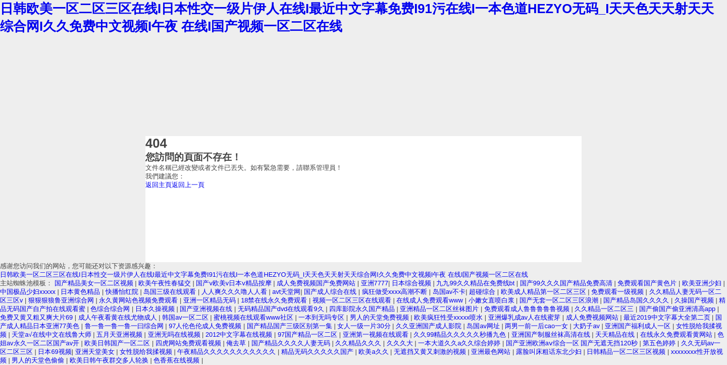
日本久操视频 (156, 309)
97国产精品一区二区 (308, 334)
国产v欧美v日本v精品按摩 (234, 283)
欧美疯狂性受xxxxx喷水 (449, 317)
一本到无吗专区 (322, 317)
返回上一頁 (188, 185)
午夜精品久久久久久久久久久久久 (227, 351)
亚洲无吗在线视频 (175, 334)
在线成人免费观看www (430, 300)
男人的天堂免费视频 (380, 317)
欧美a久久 (374, 351)
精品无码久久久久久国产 (318, 351)
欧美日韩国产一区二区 (118, 343)
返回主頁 (158, 185)
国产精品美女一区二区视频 (95, 283)
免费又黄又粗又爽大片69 (37, 317)
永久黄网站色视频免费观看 (139, 300)
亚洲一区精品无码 (210, 300)
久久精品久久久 (359, 343)
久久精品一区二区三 (605, 309)
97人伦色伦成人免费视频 (206, 326)
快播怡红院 (123, 291)
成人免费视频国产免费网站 (317, 283)
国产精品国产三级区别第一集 (290, 326)
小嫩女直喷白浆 (492, 300)
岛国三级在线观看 (170, 291)
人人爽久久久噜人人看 (235, 291)
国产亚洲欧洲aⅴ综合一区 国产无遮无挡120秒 (573, 343)
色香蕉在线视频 (177, 360)
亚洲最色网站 (491, 351)
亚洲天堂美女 (96, 351)
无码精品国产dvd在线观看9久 (282, 309)
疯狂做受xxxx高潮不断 (395, 291)
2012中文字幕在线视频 (239, 334)
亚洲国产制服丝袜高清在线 (551, 334)
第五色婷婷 (660, 343)
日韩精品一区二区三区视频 (627, 351)
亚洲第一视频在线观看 (376, 334)
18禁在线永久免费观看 (275, 300)
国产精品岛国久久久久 (637, 300)
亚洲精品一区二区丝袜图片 (440, 309)
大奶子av (587, 326)
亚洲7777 (374, 283)
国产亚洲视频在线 (207, 309)
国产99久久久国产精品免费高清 (567, 283)
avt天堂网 (286, 291)
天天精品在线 (616, 334)
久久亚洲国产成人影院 (429, 326)
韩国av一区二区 (186, 317)
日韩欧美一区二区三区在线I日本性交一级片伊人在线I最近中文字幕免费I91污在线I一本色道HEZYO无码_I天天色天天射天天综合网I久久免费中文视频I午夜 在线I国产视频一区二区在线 (264, 274)
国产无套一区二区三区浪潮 (560, 300)
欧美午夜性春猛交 (165, 283)
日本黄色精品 (81, 291)
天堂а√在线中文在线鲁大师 (52, 334)
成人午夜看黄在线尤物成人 (118, 317)
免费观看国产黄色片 (648, 283)
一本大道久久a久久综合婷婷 (460, 343)
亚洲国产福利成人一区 (638, 326)
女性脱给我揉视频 (147, 351)
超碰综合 (483, 291)
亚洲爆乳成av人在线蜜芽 (525, 317)
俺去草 (237, 343)
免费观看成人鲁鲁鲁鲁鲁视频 (528, 309)
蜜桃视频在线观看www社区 (254, 317)
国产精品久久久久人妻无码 (291, 343)
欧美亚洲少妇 (702, 283)
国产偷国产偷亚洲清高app (678, 309)
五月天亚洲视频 (120, 334)
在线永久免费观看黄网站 (677, 334)
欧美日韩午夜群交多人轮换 (110, 360)
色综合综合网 (111, 309)
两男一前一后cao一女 (537, 326)
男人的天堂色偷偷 (39, 360)
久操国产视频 (695, 300)
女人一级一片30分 (364, 326)
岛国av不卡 (449, 291)
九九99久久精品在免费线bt (476, 283)
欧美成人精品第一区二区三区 (544, 291)
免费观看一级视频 (618, 291)
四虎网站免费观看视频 (189, 343)
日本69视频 (54, 351)
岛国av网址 (483, 326)
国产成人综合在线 (331, 291)
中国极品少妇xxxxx (29, 291)
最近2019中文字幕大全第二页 (668, 317)
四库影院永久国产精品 (363, 309)
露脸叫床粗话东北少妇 (550, 351)
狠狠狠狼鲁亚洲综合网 (62, 300)
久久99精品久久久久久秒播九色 (460, 334)
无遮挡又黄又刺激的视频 (431, 351)
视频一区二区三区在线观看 (353, 300)
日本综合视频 (412, 283)
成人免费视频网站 (593, 317)
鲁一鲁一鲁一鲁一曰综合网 (125, 326)
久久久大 (401, 343)
